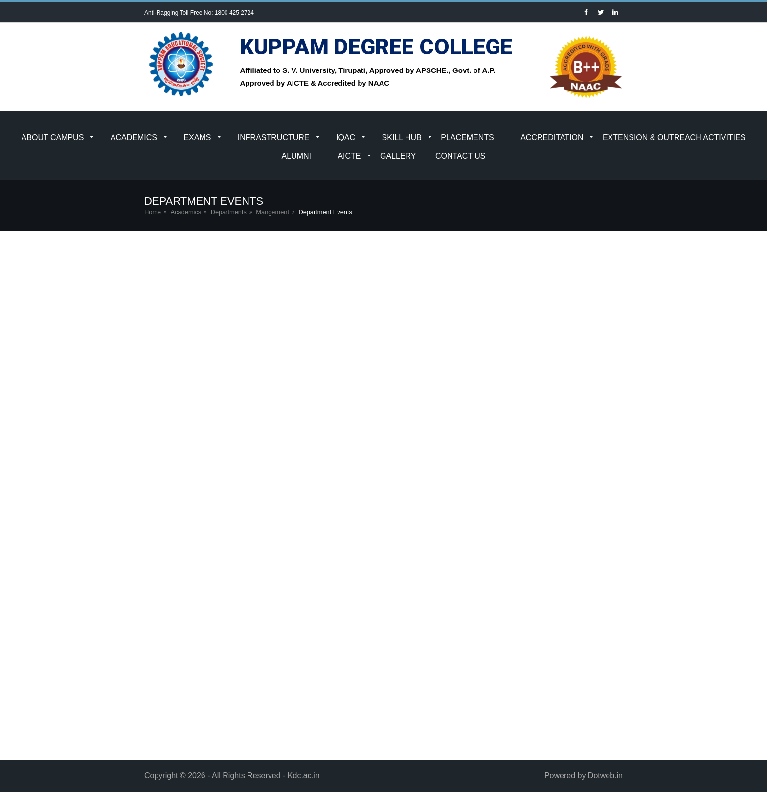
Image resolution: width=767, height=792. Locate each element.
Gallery (398, 156)
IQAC (345, 137)
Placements (467, 137)
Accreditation (551, 137)
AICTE (349, 156)
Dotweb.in (605, 775)
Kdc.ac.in (304, 775)
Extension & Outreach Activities (674, 137)
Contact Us (460, 156)
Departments (229, 212)
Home (152, 212)
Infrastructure (274, 137)
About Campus (53, 137)
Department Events (325, 212)
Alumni (296, 156)
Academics (134, 137)
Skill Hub (402, 137)
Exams (197, 137)
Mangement (272, 212)
